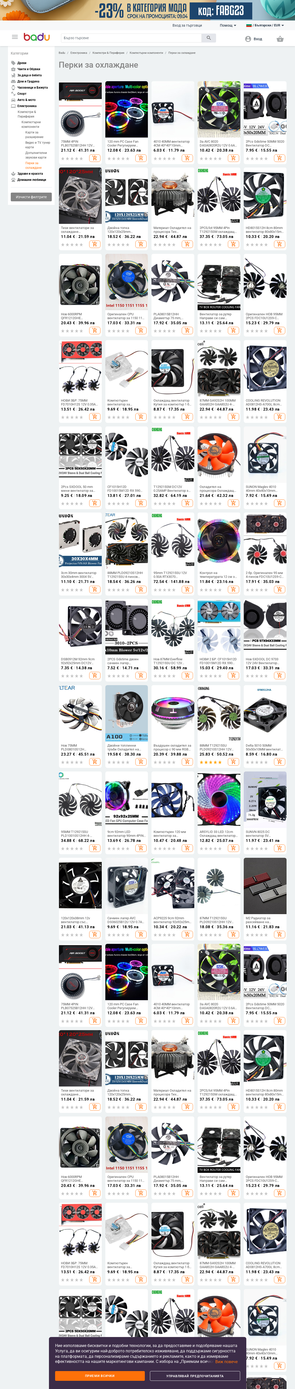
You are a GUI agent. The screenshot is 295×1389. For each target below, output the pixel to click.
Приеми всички (100, 1376)
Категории (19, 53)
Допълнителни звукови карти (36, 155)
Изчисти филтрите (31, 197)
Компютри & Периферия (27, 114)
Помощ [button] (228, 25)
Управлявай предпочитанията (195, 1376)
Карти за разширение (34, 135)
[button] (15, 37)
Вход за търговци (187, 25)
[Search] (131, 38)
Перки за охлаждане (33, 165)
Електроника (78, 53)
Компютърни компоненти (31, 124)
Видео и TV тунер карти (37, 145)
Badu (62, 53)
